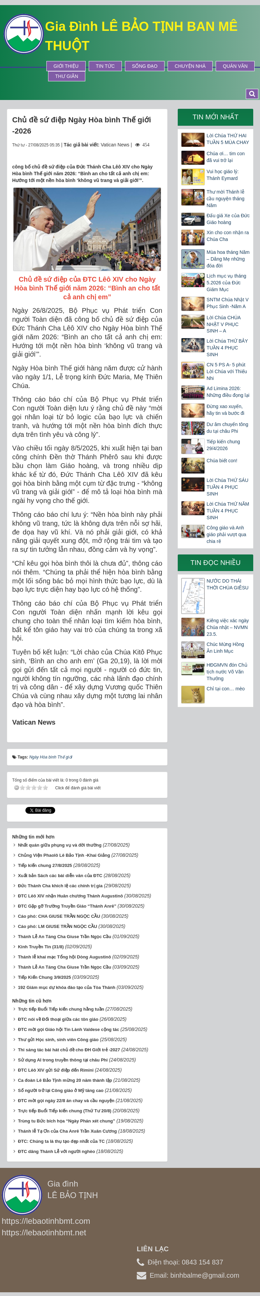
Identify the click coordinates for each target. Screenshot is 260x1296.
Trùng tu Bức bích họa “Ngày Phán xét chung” (66, 1120)
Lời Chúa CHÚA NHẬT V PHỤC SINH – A (223, 324)
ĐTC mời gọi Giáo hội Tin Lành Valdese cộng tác (68, 1029)
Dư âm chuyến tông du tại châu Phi (227, 428)
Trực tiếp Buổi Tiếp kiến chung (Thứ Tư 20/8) (64, 1110)
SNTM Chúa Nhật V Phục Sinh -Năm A (227, 303)
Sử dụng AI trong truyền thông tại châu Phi (63, 1059)
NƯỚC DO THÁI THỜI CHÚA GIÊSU (227, 584)
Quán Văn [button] (235, 66)
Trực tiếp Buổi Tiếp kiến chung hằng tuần (61, 1009)
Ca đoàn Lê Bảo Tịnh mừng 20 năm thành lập (65, 1080)
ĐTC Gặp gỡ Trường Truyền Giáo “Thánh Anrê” (67, 906)
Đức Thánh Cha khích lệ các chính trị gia (60, 885)
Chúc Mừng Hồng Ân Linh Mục (225, 648)
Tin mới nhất (216, 117)
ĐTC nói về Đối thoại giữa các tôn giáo (58, 1019)
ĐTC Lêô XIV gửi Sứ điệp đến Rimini (55, 1070)
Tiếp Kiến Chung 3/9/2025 (44, 977)
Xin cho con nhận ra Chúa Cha (228, 236)
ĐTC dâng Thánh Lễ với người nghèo (56, 1151)
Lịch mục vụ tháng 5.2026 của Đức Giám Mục (226, 282)
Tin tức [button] (105, 66)
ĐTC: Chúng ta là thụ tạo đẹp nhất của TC (61, 1141)
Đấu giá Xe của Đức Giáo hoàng (228, 219)
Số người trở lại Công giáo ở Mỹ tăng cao (61, 1090)
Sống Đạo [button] (144, 66)
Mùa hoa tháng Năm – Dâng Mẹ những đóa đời (228, 258)
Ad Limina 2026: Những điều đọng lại (228, 392)
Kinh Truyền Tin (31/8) (41, 946)
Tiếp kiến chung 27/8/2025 (45, 865)
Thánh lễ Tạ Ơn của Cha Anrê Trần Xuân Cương (67, 1131)
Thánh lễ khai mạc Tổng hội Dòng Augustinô (64, 956)
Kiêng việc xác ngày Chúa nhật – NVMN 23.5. (228, 627)
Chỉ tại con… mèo (225, 688)
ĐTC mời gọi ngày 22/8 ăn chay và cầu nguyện (66, 1100)
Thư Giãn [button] (66, 76)
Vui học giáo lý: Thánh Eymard (223, 175)
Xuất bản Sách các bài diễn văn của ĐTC (60, 875)
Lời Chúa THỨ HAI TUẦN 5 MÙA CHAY (228, 139)
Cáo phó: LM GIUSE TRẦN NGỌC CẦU (57, 926)
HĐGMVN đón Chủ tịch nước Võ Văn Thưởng (227, 671)
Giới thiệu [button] (66, 66)
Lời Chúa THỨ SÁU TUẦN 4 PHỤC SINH (227, 487)
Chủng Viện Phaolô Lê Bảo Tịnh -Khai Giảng (64, 855)
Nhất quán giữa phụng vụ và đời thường (60, 845)
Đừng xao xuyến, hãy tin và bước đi (225, 410)
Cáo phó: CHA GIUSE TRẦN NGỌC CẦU (59, 916)
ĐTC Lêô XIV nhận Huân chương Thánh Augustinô (70, 895)
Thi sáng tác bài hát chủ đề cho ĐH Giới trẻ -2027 (69, 1049)
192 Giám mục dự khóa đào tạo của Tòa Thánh (66, 987)
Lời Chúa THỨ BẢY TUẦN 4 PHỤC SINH (227, 347)
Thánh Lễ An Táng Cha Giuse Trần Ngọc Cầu (64, 936)
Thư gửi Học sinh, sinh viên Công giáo (58, 1039)
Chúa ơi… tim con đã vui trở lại (225, 157)
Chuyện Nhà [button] (190, 66)
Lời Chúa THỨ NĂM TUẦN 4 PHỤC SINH (228, 510)
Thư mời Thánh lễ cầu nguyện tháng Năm (225, 198)
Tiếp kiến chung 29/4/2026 (223, 445)
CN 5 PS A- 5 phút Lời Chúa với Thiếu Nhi (227, 371)
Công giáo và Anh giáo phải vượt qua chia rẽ (226, 534)
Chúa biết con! (222, 460)
